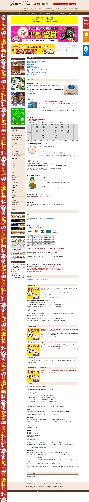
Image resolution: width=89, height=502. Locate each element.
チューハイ (14, 192)
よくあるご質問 (64, 10)
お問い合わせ (65, 4)
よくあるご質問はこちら (32, 476)
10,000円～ (14, 209)
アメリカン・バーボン (17, 137)
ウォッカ (62, 13)
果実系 (13, 175)
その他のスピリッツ (16, 169)
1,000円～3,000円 (15, 202)
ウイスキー (13, 13)
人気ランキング (34, 10)
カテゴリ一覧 (44, 10)
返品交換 (64, 8)
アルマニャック (15, 151)
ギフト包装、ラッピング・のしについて (37, 69)
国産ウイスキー (15, 139)
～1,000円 (14, 200)
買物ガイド (57, 4)
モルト (20, 13)
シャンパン (76, 13)
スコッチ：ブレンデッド (17, 135)
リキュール (69, 13)
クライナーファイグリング (67, 51)
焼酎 (13, 190)
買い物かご (72, 4)
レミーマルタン (66, 53)
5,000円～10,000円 (16, 207)
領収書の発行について (32, 64)
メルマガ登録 (74, 10)
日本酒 (13, 187)
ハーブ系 (14, 177)
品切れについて (31, 71)
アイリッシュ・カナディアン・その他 (18, 142)
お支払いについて (31, 62)
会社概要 (76, 8)
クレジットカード (32, 216)
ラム (41, 13)
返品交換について (31, 74)
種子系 (13, 179)
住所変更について (31, 66)
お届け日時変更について (33, 67)
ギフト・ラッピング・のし (56, 8)
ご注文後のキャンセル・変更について (36, 72)
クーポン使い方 (71, 8)
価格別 (13, 197)
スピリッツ (14, 158)
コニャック (14, 148)
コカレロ (58, 51)
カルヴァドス (15, 153)
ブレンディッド (27, 13)
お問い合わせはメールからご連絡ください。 (44, 20)
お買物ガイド (34, 483)
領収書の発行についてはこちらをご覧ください (37, 279)
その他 (13, 195)
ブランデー (34, 13)
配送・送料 (26, 8)
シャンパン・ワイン (17, 185)
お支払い (31, 8)
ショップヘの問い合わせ (40, 442)
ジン (55, 13)
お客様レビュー (54, 10)
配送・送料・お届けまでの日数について (37, 61)
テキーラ (48, 13)
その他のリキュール (16, 182)
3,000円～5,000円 (15, 204)
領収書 (36, 8)
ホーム (14, 10)
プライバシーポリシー (43, 483)
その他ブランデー (16, 155)
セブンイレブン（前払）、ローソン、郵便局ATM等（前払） (41, 218)
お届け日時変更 (47, 8)
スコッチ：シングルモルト (18, 133)
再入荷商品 (24, 10)
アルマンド (59, 53)
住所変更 (40, 8)
